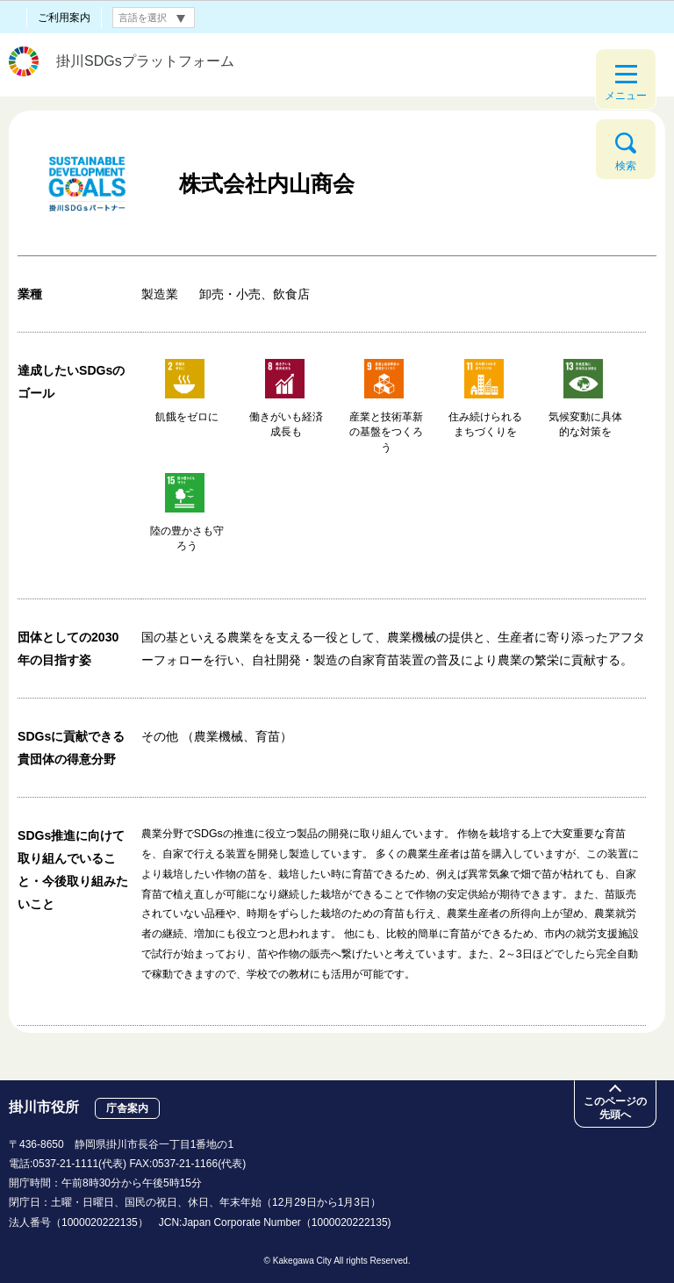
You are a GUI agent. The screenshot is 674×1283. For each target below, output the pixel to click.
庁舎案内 (127, 1108)
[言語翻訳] (153, 17)
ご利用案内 (64, 17)
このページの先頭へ (615, 1108)
